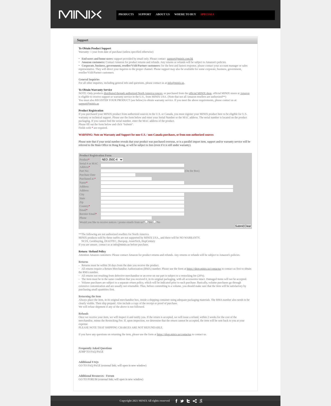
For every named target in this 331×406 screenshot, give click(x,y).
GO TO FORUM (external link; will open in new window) (111, 377)
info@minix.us (122, 244)
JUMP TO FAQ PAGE (95, 350)
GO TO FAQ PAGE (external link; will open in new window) (112, 363)
